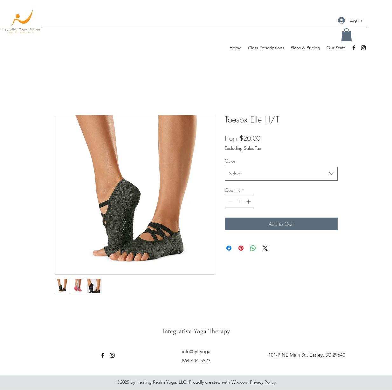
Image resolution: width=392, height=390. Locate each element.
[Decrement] (230, 201)
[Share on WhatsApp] (253, 248)
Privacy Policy (263, 382)
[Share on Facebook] (229, 248)
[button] (346, 34)
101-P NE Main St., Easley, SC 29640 (306, 355)
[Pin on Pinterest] (241, 248)
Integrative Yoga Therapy (196, 331)
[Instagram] (363, 48)
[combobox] (281, 174)
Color (230, 161)
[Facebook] (354, 48)
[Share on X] (265, 248)
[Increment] (249, 201)
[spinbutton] (239, 201)
